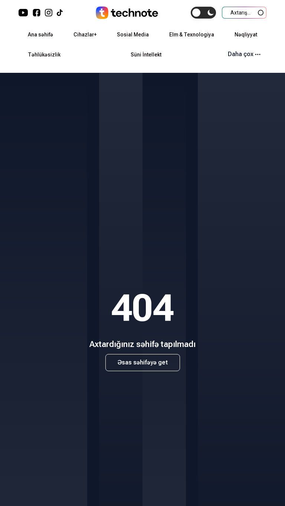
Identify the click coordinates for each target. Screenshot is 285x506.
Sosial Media (133, 35)
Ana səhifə (40, 35)
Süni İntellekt (146, 55)
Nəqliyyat (246, 35)
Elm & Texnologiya (191, 35)
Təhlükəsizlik (44, 55)
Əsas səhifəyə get (143, 362)
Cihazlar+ (84, 35)
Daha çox (244, 54)
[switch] (203, 13)
